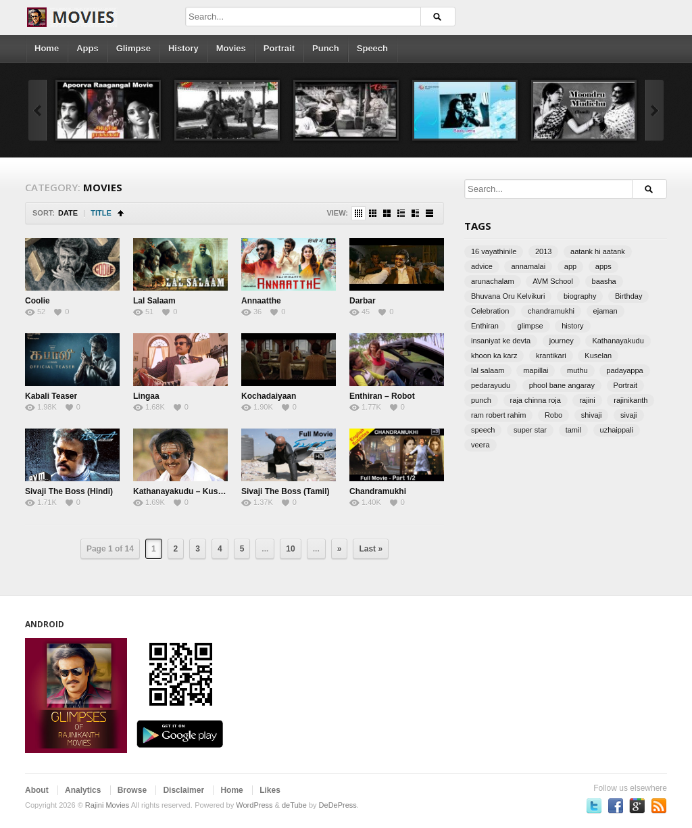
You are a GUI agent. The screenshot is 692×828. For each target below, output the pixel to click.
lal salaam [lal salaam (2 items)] (488, 370)
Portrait (279, 48)
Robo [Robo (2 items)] (553, 415)
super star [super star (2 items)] (530, 430)
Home (46, 48)
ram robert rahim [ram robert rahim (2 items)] (498, 415)
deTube (294, 805)
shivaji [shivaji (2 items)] (591, 415)
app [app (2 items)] (570, 266)
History (183, 48)
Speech (372, 48)
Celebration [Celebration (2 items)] (490, 311)
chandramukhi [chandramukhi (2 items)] (551, 311)
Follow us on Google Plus (637, 806)
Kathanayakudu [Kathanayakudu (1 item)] (617, 341)
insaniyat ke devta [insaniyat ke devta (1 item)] (500, 341)
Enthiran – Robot (382, 396)
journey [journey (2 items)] (561, 341)
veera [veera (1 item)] (480, 445)
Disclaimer (183, 790)
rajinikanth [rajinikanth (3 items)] (630, 400)
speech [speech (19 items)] (483, 430)
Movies (231, 48)
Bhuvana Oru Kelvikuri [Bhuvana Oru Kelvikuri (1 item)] (508, 296)
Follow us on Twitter (594, 806)
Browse (132, 790)
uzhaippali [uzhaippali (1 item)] (617, 430)
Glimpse (133, 48)
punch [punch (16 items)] (481, 400)
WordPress (254, 805)
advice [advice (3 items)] (482, 266)
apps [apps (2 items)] (603, 266)
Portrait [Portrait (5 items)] (625, 385)
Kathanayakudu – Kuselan (183, 491)
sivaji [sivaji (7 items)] (628, 415)
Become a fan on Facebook (616, 806)
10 (290, 549)
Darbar (362, 301)
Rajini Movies (107, 805)
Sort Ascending (120, 213)
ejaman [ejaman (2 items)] (605, 311)
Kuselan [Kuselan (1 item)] (598, 355)
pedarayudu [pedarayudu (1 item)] (490, 385)
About (37, 790)
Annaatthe (261, 301)
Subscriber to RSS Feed (659, 806)
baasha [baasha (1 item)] (604, 281)
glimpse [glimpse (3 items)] (530, 326)
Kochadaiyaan (268, 396)
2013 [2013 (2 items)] (543, 251)
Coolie (37, 301)
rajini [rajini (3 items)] (587, 400)
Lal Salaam (154, 301)
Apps (87, 48)
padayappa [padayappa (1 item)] (624, 370)
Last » (370, 549)
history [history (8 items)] (572, 326)
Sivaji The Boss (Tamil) (285, 491)
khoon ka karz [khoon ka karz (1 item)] (494, 355)
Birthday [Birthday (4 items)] (628, 296)
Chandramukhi (377, 491)
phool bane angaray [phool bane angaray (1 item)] (562, 385)
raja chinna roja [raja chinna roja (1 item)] (535, 400)
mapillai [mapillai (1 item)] (535, 370)
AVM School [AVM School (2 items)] (553, 281)
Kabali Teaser (51, 396)
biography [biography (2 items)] (580, 296)
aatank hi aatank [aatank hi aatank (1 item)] (597, 251)
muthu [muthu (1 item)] (577, 370)
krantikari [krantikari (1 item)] (551, 355)
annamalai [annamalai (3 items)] (528, 266)
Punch (325, 48)
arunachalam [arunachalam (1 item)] (492, 281)
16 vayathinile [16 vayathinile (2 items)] (493, 251)
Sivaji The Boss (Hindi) (69, 491)
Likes (270, 790)
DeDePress (338, 805)
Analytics (83, 790)
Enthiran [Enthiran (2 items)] (485, 326)
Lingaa (146, 396)
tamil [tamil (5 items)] (573, 430)
